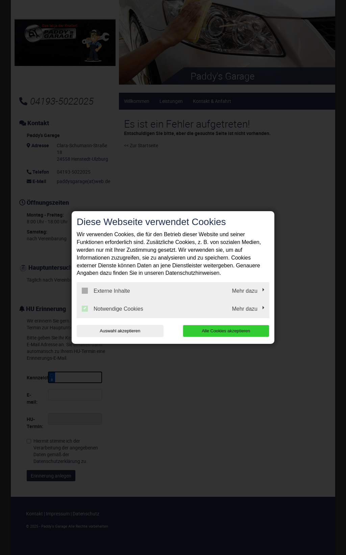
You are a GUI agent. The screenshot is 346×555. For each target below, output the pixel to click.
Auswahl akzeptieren (120, 330)
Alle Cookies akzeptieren (226, 330)
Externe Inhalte (106, 291)
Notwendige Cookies (112, 309)
